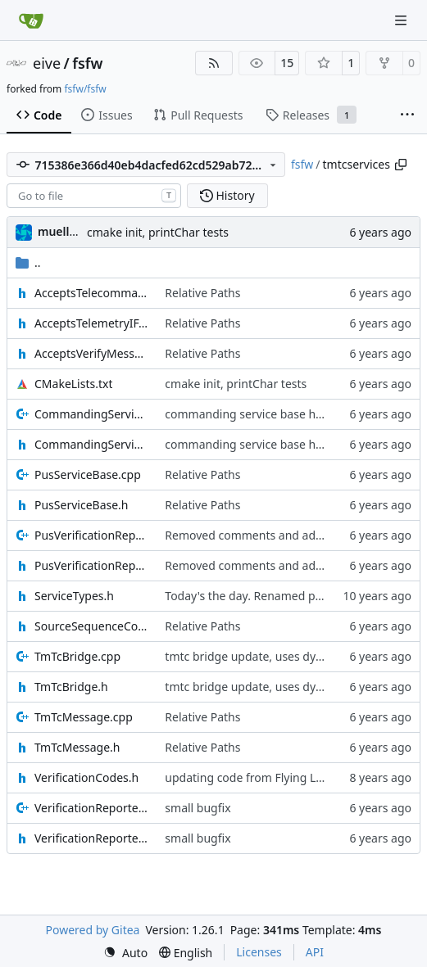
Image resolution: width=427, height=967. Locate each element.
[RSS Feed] (214, 63)
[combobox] (94, 195)
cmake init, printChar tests (158, 232)
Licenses (259, 952)
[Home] (31, 20)
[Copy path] (401, 164)
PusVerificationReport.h (91, 565)
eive (47, 63)
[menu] (125, 952)
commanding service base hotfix (252, 414)
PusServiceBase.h (81, 505)
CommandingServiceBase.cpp (91, 414)
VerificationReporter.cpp (91, 808)
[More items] (407, 115)
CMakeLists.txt (73, 383)
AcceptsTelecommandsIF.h (91, 292)
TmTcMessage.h (77, 747)
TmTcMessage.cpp (83, 717)
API (315, 952)
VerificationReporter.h (91, 838)
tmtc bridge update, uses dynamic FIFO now (283, 656)
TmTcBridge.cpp (77, 656)
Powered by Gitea (93, 930)
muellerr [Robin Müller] (62, 231)
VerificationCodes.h (86, 777)
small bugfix (197, 808)
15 (286, 62)
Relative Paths (202, 292)
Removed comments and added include (271, 535)
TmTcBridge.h (71, 686)
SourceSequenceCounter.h (91, 626)
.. (28, 262)
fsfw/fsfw (85, 89)
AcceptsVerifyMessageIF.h (91, 353)
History (227, 195)
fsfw (87, 63)
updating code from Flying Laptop (256, 777)
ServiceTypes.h (74, 595)
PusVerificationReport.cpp (91, 535)
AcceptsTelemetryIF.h (91, 323)
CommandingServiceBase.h (91, 444)
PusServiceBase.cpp (87, 474)
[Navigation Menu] (402, 20)
